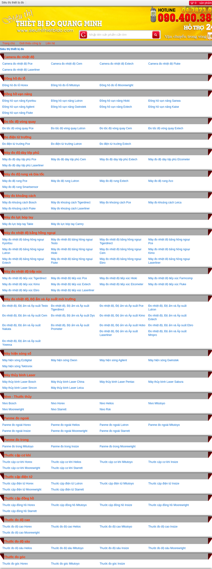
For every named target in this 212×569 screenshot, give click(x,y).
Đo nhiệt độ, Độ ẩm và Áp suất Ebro (170, 325)
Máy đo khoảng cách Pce (115, 202)
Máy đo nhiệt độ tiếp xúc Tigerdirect (24, 278)
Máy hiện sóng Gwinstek (163, 360)
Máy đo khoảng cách (20, 196)
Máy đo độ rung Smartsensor (20, 187)
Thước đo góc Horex (15, 563)
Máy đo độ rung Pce (14, 181)
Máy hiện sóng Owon (64, 360)
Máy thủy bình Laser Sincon (19, 387)
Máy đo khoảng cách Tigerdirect (70, 202)
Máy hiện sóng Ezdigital (17, 360)
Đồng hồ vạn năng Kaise (163, 106)
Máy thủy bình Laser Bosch (19, 381)
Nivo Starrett (58, 409)
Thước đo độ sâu (17, 541)
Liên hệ (50, 43)
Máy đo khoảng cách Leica (164, 202)
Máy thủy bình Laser (19, 375)
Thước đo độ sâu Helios (17, 548)
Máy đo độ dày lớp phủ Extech (118, 159)
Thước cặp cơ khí (17, 455)
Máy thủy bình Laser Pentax (117, 381)
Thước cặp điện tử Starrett (67, 489)
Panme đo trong (16, 440)
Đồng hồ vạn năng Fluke (17, 112)
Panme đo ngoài (16, 418)
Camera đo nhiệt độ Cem (66, 63)
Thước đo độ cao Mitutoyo (116, 526)
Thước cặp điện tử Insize (163, 483)
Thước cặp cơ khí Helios (66, 462)
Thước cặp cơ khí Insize (163, 462)
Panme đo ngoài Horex (16, 425)
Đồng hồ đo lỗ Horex (15, 85)
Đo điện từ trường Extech (115, 143)
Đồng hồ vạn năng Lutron (66, 100)
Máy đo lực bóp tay (18, 217)
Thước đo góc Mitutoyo (65, 563)
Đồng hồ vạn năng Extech (116, 106)
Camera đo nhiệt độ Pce (17, 63)
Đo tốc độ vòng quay (20, 121)
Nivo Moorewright (13, 409)
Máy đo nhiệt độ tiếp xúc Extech (71, 284)
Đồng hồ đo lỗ (14, 78)
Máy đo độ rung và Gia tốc (24, 174)
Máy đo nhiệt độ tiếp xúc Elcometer (121, 284)
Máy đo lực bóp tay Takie (17, 224)
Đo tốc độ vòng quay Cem (116, 128)
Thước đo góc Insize (112, 563)
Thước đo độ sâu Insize (114, 548)
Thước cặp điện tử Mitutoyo (117, 483)
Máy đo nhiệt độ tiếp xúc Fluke (167, 284)
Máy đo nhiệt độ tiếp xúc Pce (69, 278)
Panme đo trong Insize (65, 446)
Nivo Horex (58, 403)
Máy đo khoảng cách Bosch (19, 202)
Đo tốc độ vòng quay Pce (18, 128)
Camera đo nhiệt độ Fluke (164, 63)
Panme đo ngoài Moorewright (69, 431)
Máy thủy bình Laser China (67, 381)
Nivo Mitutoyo (156, 403)
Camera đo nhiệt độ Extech (116, 63)
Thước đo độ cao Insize (162, 526)
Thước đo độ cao (17, 520)
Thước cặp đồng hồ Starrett (19, 511)
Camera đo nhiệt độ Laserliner (21, 69)
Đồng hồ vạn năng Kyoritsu (19, 100)
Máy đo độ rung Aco (160, 181)
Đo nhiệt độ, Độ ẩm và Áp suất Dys (73, 315)
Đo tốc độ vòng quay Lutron (68, 128)
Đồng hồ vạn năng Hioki (115, 100)
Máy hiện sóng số (17, 353)
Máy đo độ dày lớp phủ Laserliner (23, 165)
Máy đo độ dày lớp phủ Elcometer (169, 159)
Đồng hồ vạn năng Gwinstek (68, 106)
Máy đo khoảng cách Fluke (19, 208)
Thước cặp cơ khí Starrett (66, 468)
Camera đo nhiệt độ (19, 57)
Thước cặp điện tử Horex (17, 483)
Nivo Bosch (9, 403)
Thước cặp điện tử (18, 477)
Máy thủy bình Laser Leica (67, 387)
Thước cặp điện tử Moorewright (21, 489)
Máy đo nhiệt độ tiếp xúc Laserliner (72, 290)
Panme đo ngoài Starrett (115, 431)
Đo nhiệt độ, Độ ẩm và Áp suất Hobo (122, 325)
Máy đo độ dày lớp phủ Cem (68, 159)
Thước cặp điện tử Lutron (66, 483)
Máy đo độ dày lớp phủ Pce (19, 159)
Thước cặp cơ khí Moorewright (21, 468)
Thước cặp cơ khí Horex (17, 462)
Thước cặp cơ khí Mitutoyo (116, 462)
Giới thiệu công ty (30, 43)
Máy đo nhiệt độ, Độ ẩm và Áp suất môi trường (40, 299)
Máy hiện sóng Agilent (113, 360)
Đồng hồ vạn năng (18, 94)
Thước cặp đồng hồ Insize (116, 505)
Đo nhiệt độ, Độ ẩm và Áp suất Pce (121, 305)
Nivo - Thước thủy (18, 396)
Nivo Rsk (105, 409)
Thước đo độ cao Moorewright (21, 532)
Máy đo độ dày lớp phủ (21, 153)
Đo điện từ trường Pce (16, 143)
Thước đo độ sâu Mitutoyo (67, 548)
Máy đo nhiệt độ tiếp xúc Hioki (118, 278)
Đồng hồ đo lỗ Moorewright (116, 85)
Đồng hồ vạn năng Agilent (18, 106)
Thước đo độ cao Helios (66, 526)
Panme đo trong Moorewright (118, 446)
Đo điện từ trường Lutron (66, 143)
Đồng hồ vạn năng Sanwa (164, 100)
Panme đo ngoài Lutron (114, 425)
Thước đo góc (14, 557)
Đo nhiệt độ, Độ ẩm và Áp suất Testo (25, 305)
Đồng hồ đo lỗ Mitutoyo (65, 85)
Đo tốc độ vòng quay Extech (165, 128)
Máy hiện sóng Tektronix (17, 366)
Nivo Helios (107, 403)
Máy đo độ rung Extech (114, 181)
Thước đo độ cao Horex (17, 526)
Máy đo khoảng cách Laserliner (70, 208)
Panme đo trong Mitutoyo (17, 446)
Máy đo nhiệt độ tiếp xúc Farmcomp (170, 278)
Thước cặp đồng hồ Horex (18, 505)
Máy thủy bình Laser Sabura (165, 381)
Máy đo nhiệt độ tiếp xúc (23, 271)
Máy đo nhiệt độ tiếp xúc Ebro (20, 290)
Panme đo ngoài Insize (16, 431)
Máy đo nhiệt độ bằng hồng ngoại (30, 233)
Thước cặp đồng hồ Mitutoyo (69, 505)
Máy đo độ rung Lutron (65, 181)
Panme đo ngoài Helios (65, 425)
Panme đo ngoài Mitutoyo (164, 425)
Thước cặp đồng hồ (19, 498)
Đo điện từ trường (17, 137)
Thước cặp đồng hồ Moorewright (168, 505)
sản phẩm (200, 3)
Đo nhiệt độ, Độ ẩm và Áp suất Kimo (122, 315)
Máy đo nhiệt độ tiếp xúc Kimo (21, 284)
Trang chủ (8, 43)
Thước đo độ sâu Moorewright (167, 548)
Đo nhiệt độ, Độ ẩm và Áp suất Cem (24, 315)
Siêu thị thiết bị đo (13, 2)
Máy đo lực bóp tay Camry (67, 224)
